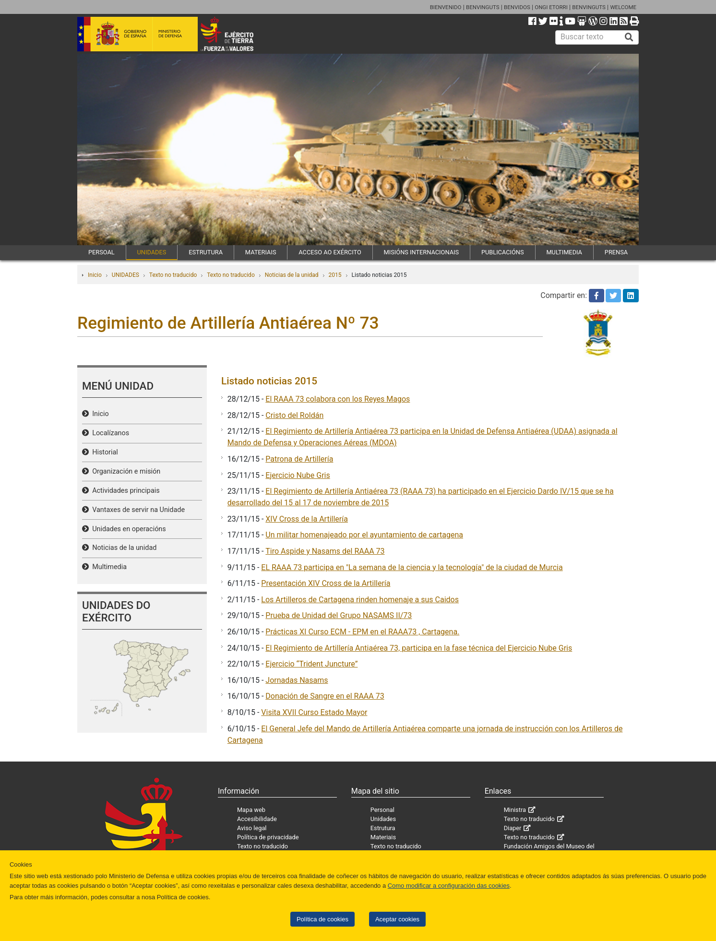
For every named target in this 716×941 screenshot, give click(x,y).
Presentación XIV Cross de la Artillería (325, 583)
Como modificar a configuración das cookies (449, 885)
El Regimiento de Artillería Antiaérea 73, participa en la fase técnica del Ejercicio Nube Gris (418, 648)
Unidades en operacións (127, 529)
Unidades (383, 818)
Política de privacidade (268, 837)
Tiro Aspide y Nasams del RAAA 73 (324, 551)
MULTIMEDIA (564, 252)
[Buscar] (629, 37)
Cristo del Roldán (294, 415)
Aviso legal (252, 828)
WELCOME (623, 7)
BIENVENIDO (446, 7)
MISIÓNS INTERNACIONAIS (421, 252)
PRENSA (616, 252)
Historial (103, 452)
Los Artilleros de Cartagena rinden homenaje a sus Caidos (360, 599)
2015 (335, 275)
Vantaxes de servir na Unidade (137, 510)
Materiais (383, 837)
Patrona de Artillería (299, 459)
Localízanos (109, 433)
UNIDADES (152, 252)
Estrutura (382, 828)
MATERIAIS (260, 252)
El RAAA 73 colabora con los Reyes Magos (337, 399)
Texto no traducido (173, 275)
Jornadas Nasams (296, 680)
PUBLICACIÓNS (502, 252)
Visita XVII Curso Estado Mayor (314, 712)
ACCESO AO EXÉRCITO (329, 252)
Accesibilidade (257, 818)
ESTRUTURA (206, 252)
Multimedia (108, 567)
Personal (382, 809)
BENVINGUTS (483, 7)
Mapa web (251, 809)
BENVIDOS (517, 7)
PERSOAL (101, 252)
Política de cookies (322, 919)
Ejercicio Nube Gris (297, 475)
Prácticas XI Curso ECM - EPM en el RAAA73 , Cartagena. (362, 631)
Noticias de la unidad (292, 275)
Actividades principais (124, 491)
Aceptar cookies (397, 919)
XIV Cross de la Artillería (306, 519)
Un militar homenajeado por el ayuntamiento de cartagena (364, 534)
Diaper (513, 828)
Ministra (515, 809)
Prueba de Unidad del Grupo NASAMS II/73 (338, 615)
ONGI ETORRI (551, 7)
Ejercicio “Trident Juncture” (311, 663)
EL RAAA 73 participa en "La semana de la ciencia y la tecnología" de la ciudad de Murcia (411, 567)
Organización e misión (124, 471)
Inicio (95, 275)
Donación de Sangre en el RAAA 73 (324, 696)
